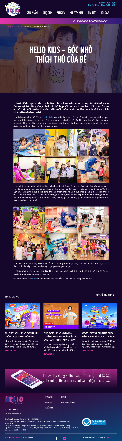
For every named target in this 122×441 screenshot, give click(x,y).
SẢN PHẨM (32, 13)
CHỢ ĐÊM (47, 13)
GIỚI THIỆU (48, 403)
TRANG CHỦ (49, 397)
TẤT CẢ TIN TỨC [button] (105, 295)
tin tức (19, 27)
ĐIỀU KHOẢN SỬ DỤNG (68, 403)
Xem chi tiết (10, 350)
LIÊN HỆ (63, 397)
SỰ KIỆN (61, 13)
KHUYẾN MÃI (76, 13)
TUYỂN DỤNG (49, 408)
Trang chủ (10, 27)
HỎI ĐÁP (104, 13)
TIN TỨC (92, 13)
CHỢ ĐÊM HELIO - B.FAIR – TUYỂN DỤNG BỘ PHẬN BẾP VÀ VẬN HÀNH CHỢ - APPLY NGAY (59, 337)
